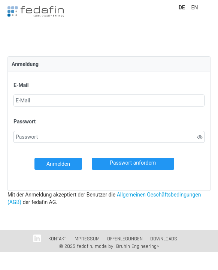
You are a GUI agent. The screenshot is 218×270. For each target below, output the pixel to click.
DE (182, 7)
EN (194, 7)
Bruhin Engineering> (137, 246)
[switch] (200, 137)
